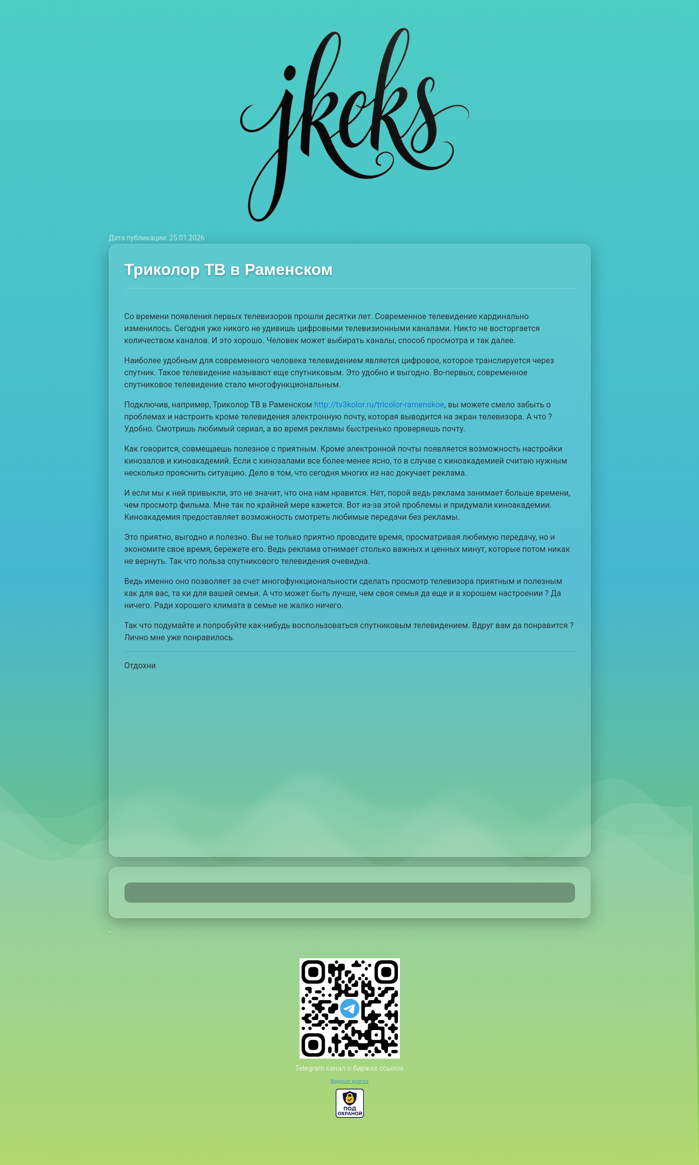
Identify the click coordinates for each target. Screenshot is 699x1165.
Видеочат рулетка (350, 1081)
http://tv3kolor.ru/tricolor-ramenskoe (379, 404)
